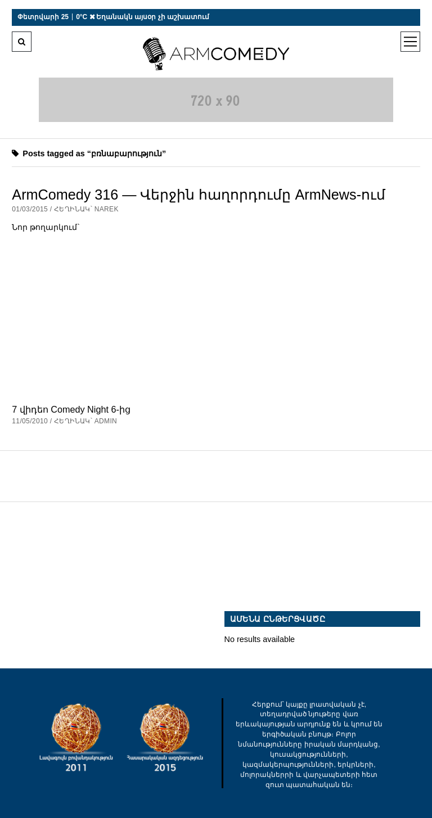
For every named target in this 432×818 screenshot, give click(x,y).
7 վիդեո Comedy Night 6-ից (71, 409)
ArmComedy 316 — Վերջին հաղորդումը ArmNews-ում (198, 194)
